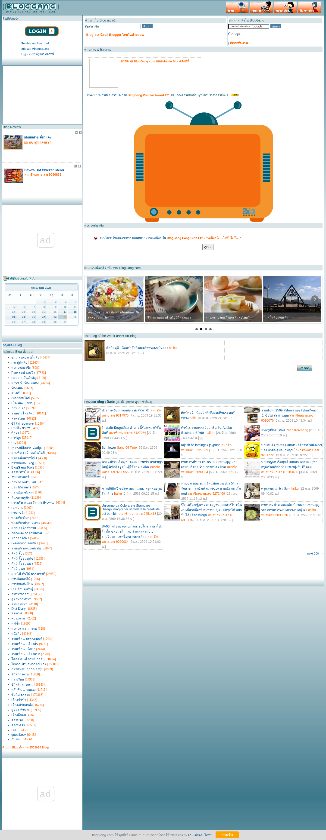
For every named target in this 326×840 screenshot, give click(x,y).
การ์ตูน (16, 437)
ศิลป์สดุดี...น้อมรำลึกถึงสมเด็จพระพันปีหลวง (137, 348)
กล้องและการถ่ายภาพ (26, 533)
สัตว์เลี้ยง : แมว (22, 563)
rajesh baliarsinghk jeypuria (200, 445)
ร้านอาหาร (19, 604)
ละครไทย (18, 418)
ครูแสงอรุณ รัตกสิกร (275, 488)
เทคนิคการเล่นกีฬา (24, 543)
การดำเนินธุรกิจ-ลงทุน (27, 669)
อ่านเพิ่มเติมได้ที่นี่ (200, 835)
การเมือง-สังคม (22, 492)
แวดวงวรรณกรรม (24, 628)
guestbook (18, 734)
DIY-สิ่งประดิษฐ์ (22, 589)
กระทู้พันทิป (19, 362)
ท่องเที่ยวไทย (20, 518)
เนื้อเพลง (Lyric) (22, 403)
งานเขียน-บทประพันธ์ (26, 639)
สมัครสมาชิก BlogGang (35, 48)
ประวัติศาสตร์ (21, 487)
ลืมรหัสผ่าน (28, 43)
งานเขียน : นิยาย (23, 649)
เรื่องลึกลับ (18, 715)
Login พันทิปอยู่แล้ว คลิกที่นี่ (37, 54)
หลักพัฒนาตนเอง (23, 689)
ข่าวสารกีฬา (20, 538)
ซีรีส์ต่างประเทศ (22, 423)
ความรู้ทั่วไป (20, 472)
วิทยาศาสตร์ (20, 477)
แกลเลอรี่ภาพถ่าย (23, 528)
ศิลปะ (15, 432)
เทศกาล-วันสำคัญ (24, 378)
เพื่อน (15, 730)
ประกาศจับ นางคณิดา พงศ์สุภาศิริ (126, 410)
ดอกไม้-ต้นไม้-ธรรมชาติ (28, 574)
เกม (13, 443)
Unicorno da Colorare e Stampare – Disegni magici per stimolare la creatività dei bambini (131, 509)
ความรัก (17, 720)
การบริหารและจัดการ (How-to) (33, 502)
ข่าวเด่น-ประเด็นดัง (25, 357)
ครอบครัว (18, 725)
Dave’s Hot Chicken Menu (44, 170)
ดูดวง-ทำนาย (20, 710)
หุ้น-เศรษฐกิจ (20, 497)
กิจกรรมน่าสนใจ (23, 372)
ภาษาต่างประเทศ (23, 482)
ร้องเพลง (17, 388)
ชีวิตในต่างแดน (22, 684)
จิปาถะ (16, 739)
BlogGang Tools (22, 467)
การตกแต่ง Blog (22, 463)
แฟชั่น (15, 623)
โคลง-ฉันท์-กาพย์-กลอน (28, 659)
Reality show (20, 428)
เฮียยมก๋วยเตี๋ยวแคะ (37, 137)
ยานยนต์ (17, 513)
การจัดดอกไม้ (20, 579)
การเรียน (17, 679)
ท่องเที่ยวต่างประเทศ (26, 523)
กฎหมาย (17, 507)
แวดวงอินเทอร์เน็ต (24, 458)
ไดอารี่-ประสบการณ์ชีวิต (29, 664)
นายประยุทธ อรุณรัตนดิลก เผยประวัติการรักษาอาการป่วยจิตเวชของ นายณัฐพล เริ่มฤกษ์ (211, 488)
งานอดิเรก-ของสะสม (26, 548)
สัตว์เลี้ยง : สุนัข (22, 558)
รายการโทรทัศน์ (23, 413)
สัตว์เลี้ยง (17, 553)
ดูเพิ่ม (208, 247)
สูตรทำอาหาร (21, 599)
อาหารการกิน (21, 594)
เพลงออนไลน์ (20, 398)
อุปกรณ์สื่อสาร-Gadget (27, 448)
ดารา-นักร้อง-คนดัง (25, 383)
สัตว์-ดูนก (18, 568)
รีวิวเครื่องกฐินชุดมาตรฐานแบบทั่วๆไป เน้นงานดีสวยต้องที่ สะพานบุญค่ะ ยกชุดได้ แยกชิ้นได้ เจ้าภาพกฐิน (211, 510)
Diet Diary (18, 608)
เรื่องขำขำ (18, 700)
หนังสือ (16, 633)
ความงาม (18, 618)
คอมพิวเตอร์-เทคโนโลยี (28, 453)
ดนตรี (15, 393)
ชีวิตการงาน (20, 674)
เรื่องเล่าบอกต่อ (22, 705)
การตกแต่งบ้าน (22, 584)
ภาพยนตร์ (18, 408)
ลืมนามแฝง (43, 43)
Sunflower (109, 447)
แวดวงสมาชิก (21, 367)
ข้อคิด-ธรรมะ (21, 694)
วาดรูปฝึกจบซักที (273, 430)
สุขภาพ (16, 613)
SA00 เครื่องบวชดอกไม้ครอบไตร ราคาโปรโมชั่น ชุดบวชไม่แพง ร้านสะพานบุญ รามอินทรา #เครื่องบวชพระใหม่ (132, 531)
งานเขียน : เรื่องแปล (25, 654)
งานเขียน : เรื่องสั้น (24, 644)
